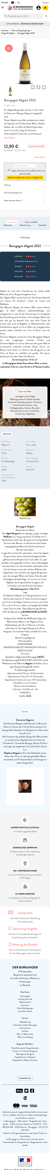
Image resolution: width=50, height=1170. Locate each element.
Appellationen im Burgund (25, 1057)
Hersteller (42, 225)
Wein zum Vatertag (25, 1037)
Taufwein (25, 1031)
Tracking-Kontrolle (25, 999)
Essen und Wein (31, 222)
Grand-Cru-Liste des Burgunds (25, 1051)
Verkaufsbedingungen (25, 1008)
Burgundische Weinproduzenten (25, 1060)
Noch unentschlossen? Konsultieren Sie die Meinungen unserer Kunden (25, 951)
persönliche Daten (25, 1011)
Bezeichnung (25, 225)
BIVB (28, 695)
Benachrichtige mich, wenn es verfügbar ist (25, 177)
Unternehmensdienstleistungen (25, 1025)
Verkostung (12, 222)
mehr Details (9, 137)
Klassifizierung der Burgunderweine (25, 1048)
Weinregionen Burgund (25, 1054)
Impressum (25, 1005)
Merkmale (8, 225)
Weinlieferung (25, 1021)
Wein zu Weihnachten (25, 1034)
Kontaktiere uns (25, 1078)
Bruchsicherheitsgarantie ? (25, 192)
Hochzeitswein (25, 1028)
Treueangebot (25, 996)
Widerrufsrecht (25, 1002)
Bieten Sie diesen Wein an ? (25, 200)
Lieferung (25, 185)
